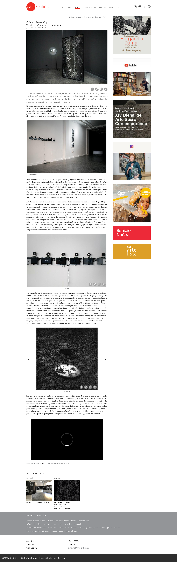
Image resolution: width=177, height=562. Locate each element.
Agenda (60, 7)
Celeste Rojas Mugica (53, 463)
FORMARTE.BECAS (89, 7)
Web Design (31, 548)
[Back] (28, 261)
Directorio (102, 7)
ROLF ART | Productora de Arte (64, 508)
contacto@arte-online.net (78, 548)
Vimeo (66, 463)
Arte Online (31, 541)
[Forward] (105, 261)
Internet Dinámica (57, 558)
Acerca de (30, 544)
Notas (77, 7)
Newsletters (114, 7)
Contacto (72, 544)
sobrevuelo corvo (33, 463)
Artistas (68, 7)
